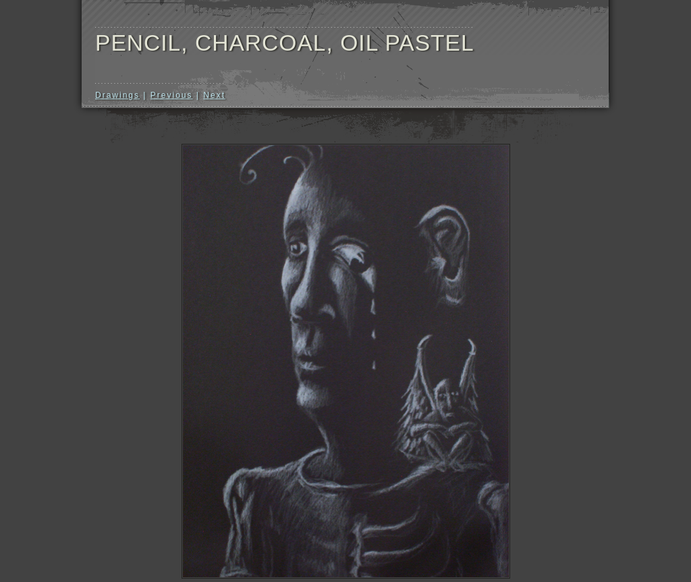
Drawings (117, 95)
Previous (171, 95)
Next (214, 95)
